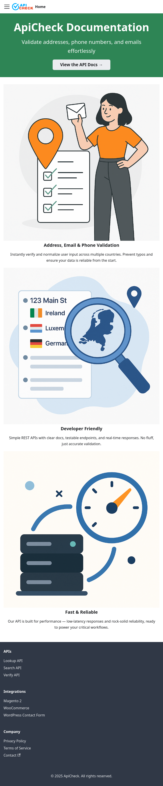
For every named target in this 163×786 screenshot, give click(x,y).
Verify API (12, 675)
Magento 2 (13, 700)
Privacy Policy (15, 741)
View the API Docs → (81, 65)
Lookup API (13, 660)
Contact (12, 755)
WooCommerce (16, 708)
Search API (12, 667)
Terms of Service (17, 748)
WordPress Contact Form (24, 715)
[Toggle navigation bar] (7, 6)
